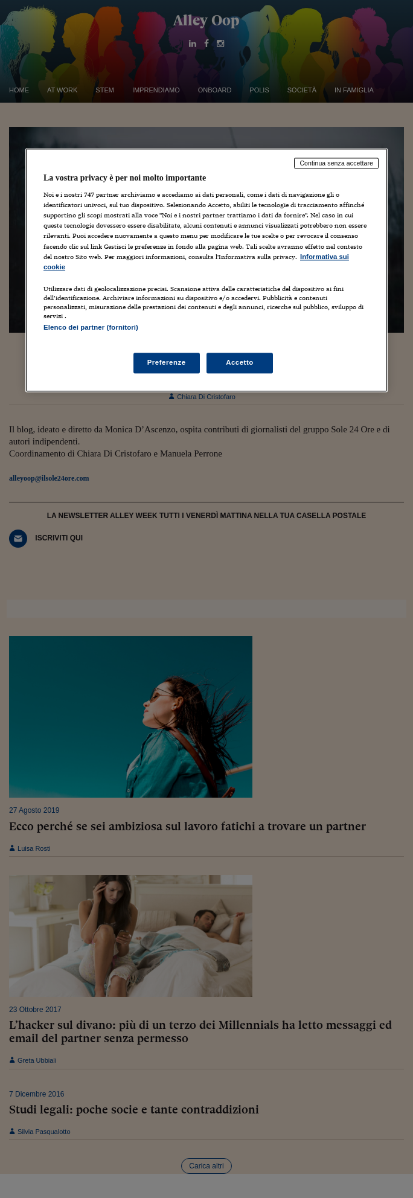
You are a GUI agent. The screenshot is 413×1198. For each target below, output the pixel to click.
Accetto (240, 362)
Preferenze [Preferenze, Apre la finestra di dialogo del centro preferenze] (166, 362)
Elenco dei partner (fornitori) (90, 327)
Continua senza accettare (336, 163)
